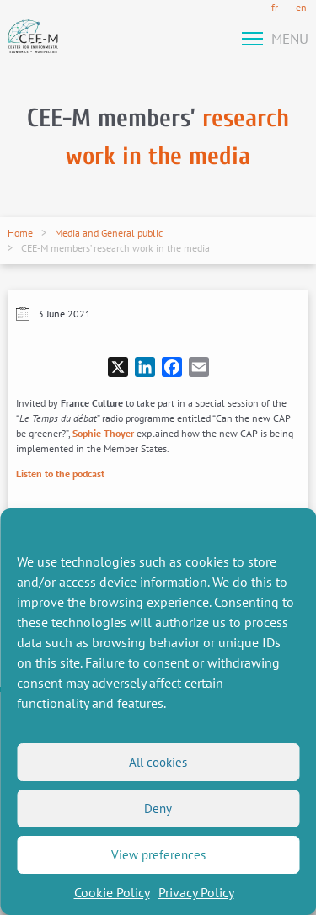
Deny (158, 809)
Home (20, 232)
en (301, 7)
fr (274, 7)
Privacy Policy (196, 892)
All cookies (158, 762)
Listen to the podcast (60, 473)
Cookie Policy (112, 892)
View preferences (158, 855)
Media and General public (109, 232)
